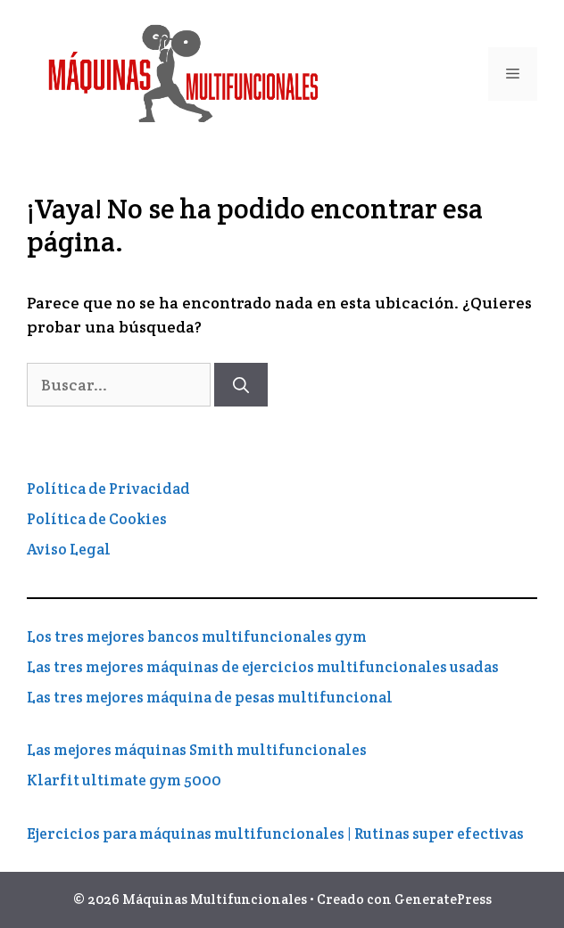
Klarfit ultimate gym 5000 (124, 780)
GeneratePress (443, 899)
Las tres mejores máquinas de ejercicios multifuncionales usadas (263, 667)
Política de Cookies (97, 519)
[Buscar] (241, 385)
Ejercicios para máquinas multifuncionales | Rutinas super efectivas (275, 833)
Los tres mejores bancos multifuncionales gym (197, 636)
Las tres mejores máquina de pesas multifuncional (210, 697)
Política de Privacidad (108, 488)
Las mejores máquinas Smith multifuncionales (197, 750)
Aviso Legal (69, 549)
